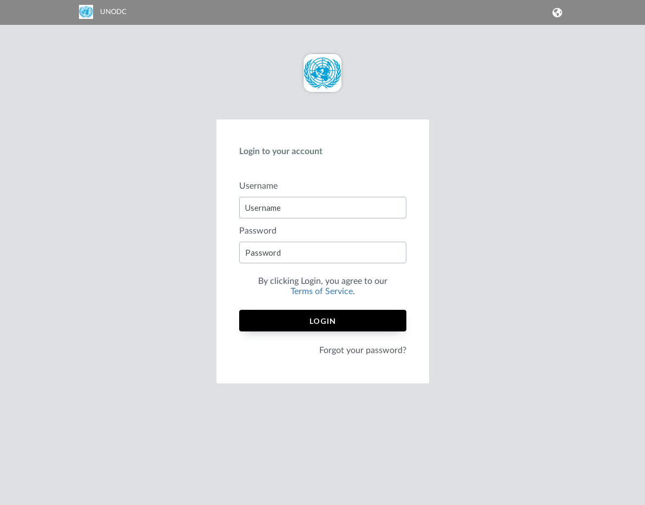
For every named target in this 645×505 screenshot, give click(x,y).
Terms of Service (322, 291)
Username (258, 186)
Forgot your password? (362, 350)
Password (258, 231)
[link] (103, 17)
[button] (555, 12)
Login (323, 320)
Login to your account (280, 151)
